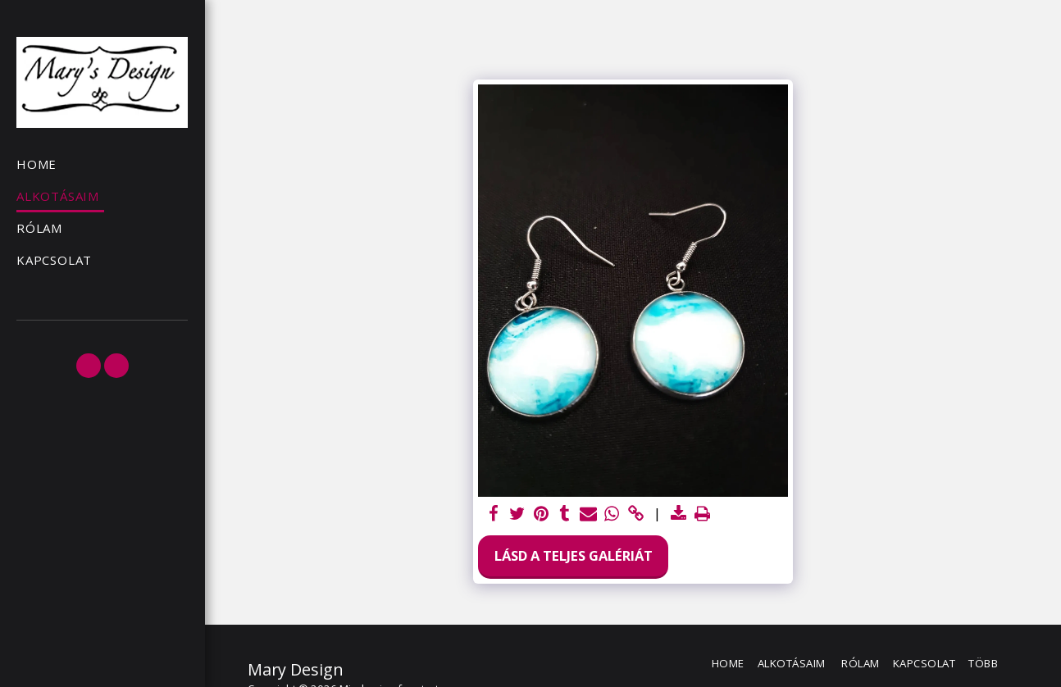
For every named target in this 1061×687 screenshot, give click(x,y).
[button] (88, 365)
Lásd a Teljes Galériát (573, 555)
